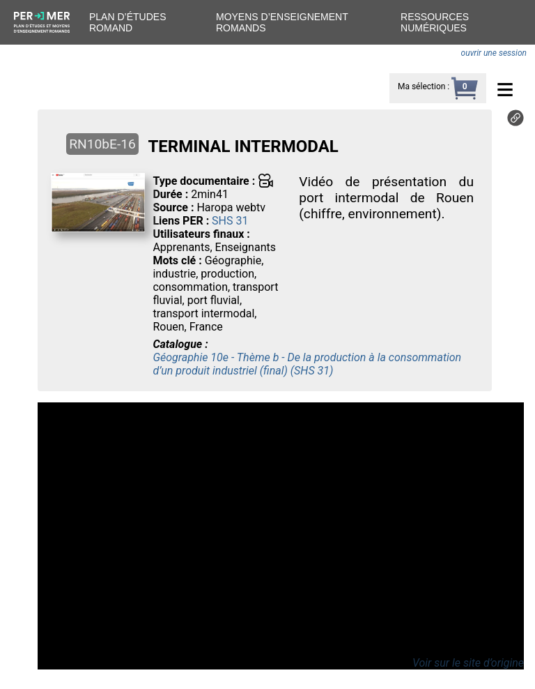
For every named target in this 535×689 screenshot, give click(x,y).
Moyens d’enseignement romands (282, 22)
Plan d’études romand (127, 22)
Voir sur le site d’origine (468, 662)
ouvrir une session (494, 53)
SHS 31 (230, 220)
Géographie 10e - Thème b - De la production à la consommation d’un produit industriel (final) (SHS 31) (307, 364)
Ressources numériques (435, 22)
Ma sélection (421, 86)
